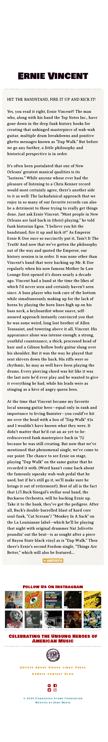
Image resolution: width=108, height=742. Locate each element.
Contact (55, 674)
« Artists (53, 561)
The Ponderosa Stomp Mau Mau (54, 23)
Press (80, 668)
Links (68, 668)
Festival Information (33, 52)
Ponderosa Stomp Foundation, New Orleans (53, 655)
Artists (36, 58)
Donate (69, 58)
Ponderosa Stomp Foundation (59, 698)
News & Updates (78, 52)
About (41, 668)
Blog (52, 58)
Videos (54, 668)
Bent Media (62, 702)
